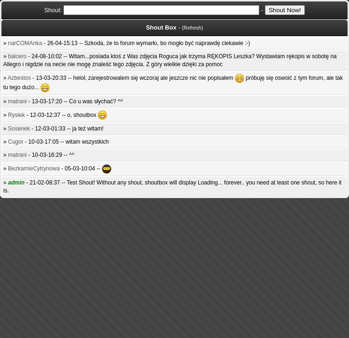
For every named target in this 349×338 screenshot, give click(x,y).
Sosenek (19, 128)
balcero (17, 56)
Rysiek (16, 115)
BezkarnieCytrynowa (34, 168)
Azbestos (19, 78)
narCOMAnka (25, 43)
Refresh (193, 28)
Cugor (15, 141)
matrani (17, 101)
